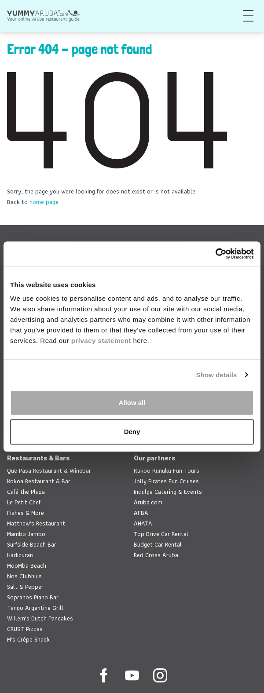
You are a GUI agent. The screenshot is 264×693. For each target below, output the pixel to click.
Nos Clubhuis (24, 576)
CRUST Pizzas (25, 628)
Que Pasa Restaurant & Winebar (49, 470)
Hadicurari (20, 555)
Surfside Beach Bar (31, 544)
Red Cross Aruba (156, 555)
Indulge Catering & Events (168, 491)
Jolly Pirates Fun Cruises (166, 481)
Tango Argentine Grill (35, 607)
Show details (216, 375)
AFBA (141, 512)
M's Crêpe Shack (28, 639)
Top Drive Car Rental (161, 533)
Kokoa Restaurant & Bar (38, 481)
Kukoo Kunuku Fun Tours (166, 470)
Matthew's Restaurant (36, 523)
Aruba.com (148, 502)
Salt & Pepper (25, 586)
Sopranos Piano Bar (33, 597)
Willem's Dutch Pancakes (40, 618)
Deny (132, 431)
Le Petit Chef (23, 502)
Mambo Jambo (26, 533)
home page (44, 202)
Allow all (132, 402)
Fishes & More (25, 512)
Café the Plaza (26, 491)
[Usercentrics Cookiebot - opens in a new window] (215, 253)
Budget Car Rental (158, 544)
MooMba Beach (26, 565)
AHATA (143, 523)
